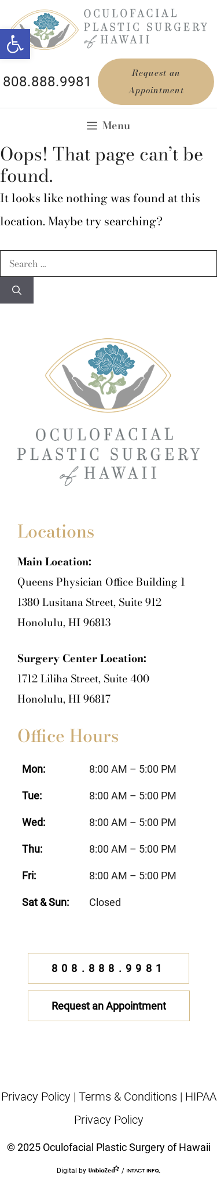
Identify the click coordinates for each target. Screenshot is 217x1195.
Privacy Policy (36, 1096)
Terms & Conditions (128, 1096)
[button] (15, 44)
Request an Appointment (156, 81)
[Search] (17, 290)
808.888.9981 (47, 82)
